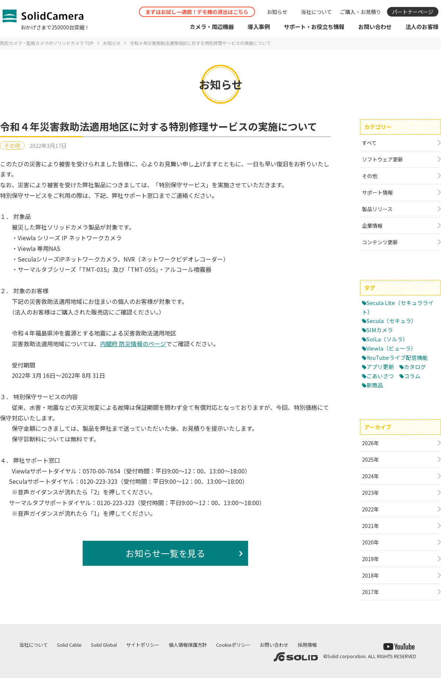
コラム (412, 376)
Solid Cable (69, 644)
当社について (316, 11)
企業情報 (372, 225)
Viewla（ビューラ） (391, 348)
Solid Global (104, 644)
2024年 (370, 476)
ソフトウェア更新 (382, 159)
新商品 (374, 385)
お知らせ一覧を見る (165, 553)
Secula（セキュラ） (391, 320)
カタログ (415, 366)
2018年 (370, 575)
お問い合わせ (274, 644)
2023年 (370, 492)
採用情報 (307, 644)
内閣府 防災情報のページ (133, 343)
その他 (12, 145)
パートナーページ (412, 11)
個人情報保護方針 (188, 644)
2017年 (370, 592)
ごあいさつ (380, 376)
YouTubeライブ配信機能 (397, 357)
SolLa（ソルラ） (387, 339)
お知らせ (277, 11)
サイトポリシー (142, 644)
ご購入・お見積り (360, 11)
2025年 (370, 459)
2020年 (370, 542)
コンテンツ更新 (380, 242)
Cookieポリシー (233, 644)
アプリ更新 (380, 366)
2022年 (370, 509)
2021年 (370, 525)
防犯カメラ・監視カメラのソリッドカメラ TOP (47, 43)
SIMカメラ (379, 330)
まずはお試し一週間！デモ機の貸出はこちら (197, 11)
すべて (369, 142)
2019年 (370, 558)
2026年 (370, 443)
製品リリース (377, 209)
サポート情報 (377, 192)
